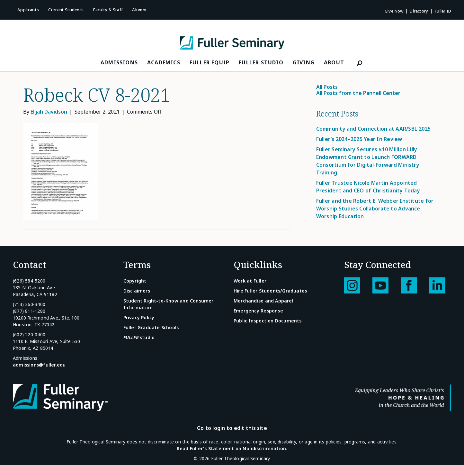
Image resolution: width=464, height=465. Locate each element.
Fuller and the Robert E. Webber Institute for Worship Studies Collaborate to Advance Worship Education (375, 208)
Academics (163, 62)
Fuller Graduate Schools (151, 327)
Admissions (119, 62)
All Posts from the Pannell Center (358, 93)
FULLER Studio (261, 62)
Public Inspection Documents (268, 321)
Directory (419, 11)
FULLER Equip (209, 62)
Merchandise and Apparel (263, 301)
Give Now (394, 11)
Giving (304, 62)
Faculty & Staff (108, 10)
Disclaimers (136, 291)
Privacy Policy (139, 317)
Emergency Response (258, 311)
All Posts (327, 86)
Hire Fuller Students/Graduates (270, 291)
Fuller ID (442, 11)
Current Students (66, 10)
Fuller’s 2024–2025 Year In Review (359, 139)
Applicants (28, 10)
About (334, 62)
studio (139, 337)
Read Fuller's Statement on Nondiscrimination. (232, 448)
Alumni (139, 10)
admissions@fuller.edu (39, 365)
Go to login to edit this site (232, 428)
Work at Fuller (250, 281)
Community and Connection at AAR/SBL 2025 (373, 128)
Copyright (135, 281)
